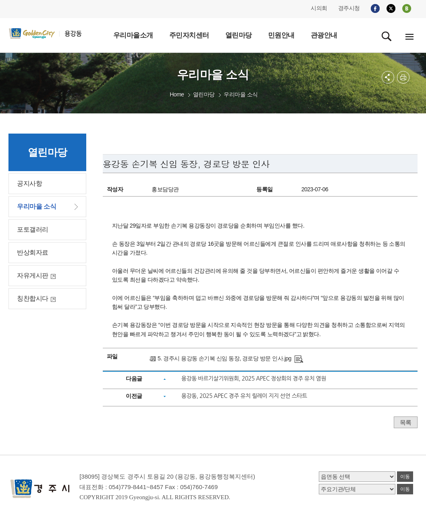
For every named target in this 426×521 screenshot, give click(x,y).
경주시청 (349, 8)
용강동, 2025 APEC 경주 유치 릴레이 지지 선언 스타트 (244, 396)
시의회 (319, 8)
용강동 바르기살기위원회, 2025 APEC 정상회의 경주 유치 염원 (253, 378)
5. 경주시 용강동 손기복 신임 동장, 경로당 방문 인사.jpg (224, 358)
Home (177, 94)
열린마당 (204, 94)
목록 (405, 422)
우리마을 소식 (241, 94)
